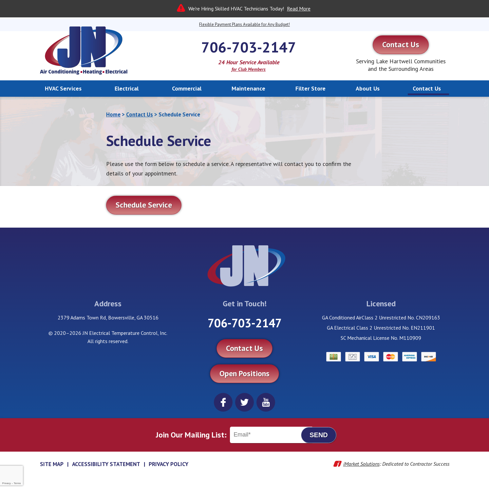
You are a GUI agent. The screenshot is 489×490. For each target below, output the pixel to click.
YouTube (265, 402)
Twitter (244, 402)
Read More (298, 8)
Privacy (6, 483)
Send (319, 435)
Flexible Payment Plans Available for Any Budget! (244, 24)
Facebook (223, 402)
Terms (17, 483)
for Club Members (249, 69)
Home (113, 114)
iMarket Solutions (361, 463)
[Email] (271, 435)
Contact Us (139, 114)
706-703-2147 (248, 46)
